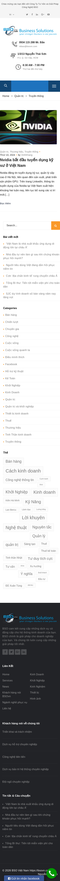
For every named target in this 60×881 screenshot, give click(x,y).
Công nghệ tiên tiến (13, 756)
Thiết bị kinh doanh (16, 413)
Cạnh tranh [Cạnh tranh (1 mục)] (44, 479)
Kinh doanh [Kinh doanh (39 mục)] (44, 492)
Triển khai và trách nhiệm (17, 731)
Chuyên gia (12, 329)
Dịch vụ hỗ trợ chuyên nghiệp (19, 744)
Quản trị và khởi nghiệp (19, 406)
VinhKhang (26, 155)
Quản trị (4, 151)
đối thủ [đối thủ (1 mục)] (30, 585)
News (5, 686)
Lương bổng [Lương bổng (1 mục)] (41, 509)
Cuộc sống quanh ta (17, 350)
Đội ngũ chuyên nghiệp (15, 781)
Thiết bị (34, 692)
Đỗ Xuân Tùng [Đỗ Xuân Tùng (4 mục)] (14, 585)
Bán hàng (11, 315)
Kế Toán (10, 378)
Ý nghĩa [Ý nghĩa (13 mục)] (26, 574)
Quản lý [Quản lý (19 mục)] (38, 536)
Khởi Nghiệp (12, 385)
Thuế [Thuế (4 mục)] (44, 543)
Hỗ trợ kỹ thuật (14, 371)
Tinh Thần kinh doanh (18, 434)
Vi (11, 14)
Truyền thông (31, 151)
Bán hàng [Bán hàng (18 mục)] (13, 461)
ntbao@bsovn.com (28, 46)
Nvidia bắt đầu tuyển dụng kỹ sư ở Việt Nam (26, 162)
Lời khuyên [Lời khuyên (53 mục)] (33, 517)
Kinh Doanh (12, 392)
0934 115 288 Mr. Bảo (32, 42)
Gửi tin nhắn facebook (24, 878)
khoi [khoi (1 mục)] (41, 484)
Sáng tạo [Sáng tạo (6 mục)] (29, 544)
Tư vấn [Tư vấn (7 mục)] (10, 566)
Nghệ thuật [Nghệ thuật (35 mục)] (16, 527)
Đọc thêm (5, 203)
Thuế (8, 420)
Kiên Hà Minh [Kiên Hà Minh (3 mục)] (13, 500)
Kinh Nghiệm (37, 686)
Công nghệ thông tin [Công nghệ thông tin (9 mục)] (20, 480)
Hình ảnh (35, 698)
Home (5, 674)
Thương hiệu (16, 151)
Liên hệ (6, 708)
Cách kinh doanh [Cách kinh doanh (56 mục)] (23, 470)
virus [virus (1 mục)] (22, 566)
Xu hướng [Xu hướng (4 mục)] (35, 566)
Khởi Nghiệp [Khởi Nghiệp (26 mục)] (17, 492)
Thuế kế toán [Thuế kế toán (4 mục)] (48, 550)
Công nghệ (12, 336)
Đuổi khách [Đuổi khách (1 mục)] (42, 573)
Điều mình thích (14, 357)
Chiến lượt (11, 322)
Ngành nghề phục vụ (14, 702)
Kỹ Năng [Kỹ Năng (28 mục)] (33, 501)
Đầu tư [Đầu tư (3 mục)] (41, 579)
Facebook (11, 364)
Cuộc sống (12, 343)
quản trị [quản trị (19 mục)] (12, 545)
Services (7, 680)
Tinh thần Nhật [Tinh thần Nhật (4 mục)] (14, 557)
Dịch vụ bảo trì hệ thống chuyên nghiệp (25, 769)
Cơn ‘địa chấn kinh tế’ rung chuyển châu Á (31, 275)
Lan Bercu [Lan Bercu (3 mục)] (11, 509)
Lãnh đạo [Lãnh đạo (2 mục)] (26, 509)
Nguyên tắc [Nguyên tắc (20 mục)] (42, 527)
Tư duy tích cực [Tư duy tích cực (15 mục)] (40, 559)
